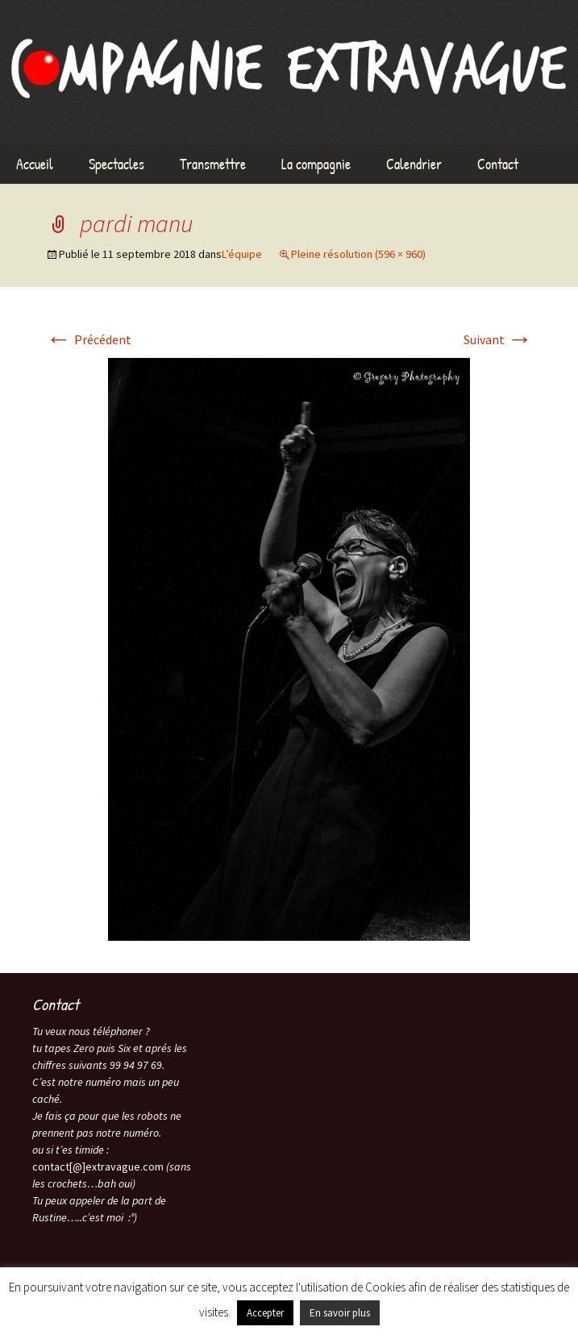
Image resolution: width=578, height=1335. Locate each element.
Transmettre (213, 164)
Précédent (88, 339)
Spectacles (116, 164)
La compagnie (316, 164)
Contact (497, 164)
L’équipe (242, 254)
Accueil (34, 164)
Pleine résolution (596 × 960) (358, 254)
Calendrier (414, 164)
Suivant (498, 339)
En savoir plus (340, 1313)
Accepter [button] (265, 1313)
